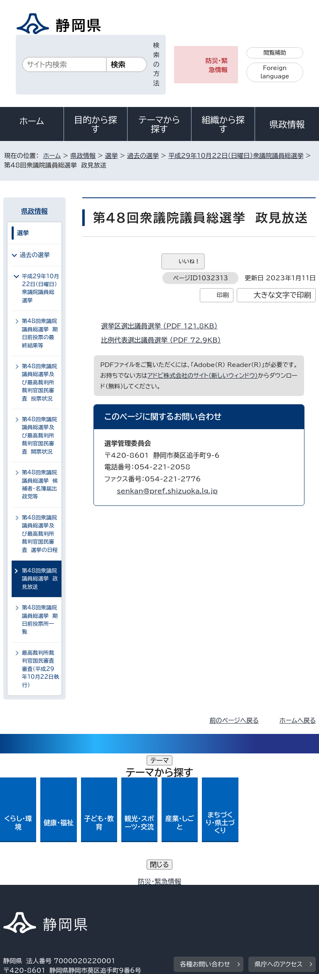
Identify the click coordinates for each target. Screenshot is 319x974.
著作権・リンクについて (42, 884)
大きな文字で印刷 (283, 295)
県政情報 (287, 124)
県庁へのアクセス (278, 833)
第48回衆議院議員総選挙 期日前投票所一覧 (40, 619)
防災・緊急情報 (217, 65)
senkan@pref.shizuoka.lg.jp (167, 491)
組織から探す (223, 124)
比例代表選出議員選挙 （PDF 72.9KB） (164, 340)
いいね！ (189, 261)
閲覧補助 (274, 53)
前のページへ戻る (234, 720)
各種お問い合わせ (205, 833)
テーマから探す (159, 124)
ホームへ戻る (298, 720)
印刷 (223, 295)
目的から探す (95, 124)
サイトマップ (27, 903)
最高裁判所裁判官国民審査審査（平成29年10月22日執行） (40, 669)
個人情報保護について (134, 884)
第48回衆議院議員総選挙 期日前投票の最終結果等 (40, 333)
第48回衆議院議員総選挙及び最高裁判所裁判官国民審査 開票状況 (39, 435)
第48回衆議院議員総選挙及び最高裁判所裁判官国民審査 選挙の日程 (40, 534)
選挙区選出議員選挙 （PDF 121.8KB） (162, 326)
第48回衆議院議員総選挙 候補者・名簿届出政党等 (40, 484)
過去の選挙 (143, 156)
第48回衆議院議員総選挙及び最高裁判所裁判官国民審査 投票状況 (39, 382)
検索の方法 (156, 64)
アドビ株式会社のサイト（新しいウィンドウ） (202, 375)
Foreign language (274, 72)
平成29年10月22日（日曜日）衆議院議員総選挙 (235, 156)
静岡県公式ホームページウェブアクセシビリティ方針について (94, 893)
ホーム (32, 121)
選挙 (111, 156)
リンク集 (219, 893)
